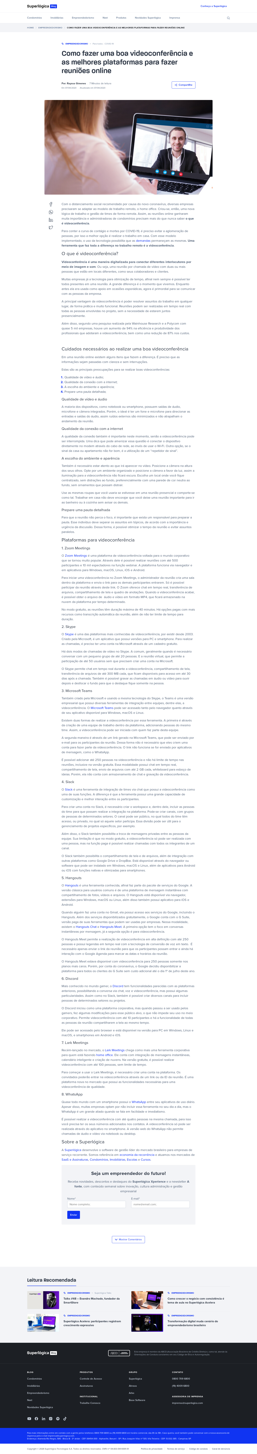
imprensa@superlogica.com (187, 1403)
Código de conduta (198, 1449)
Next (105, 17)
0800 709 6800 (181, 1378)
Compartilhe (183, 84)
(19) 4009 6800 (180, 1385)
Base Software (137, 1400)
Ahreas (133, 1385)
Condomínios (34, 17)
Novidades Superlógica (148, 17)
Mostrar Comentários (128, 1239)
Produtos (121, 17)
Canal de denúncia (221, 1449)
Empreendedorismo (83, 17)
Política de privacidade (152, 1449)
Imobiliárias (57, 17)
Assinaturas (86, 1385)
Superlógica (135, 1378)
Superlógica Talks (103, 1293)
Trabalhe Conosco (90, 1403)
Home (30, 27)
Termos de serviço (176, 1449)
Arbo (131, 1393)
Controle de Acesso (91, 1378)
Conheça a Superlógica (214, 6)
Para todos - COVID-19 (103, 43)
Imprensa (174, 17)
